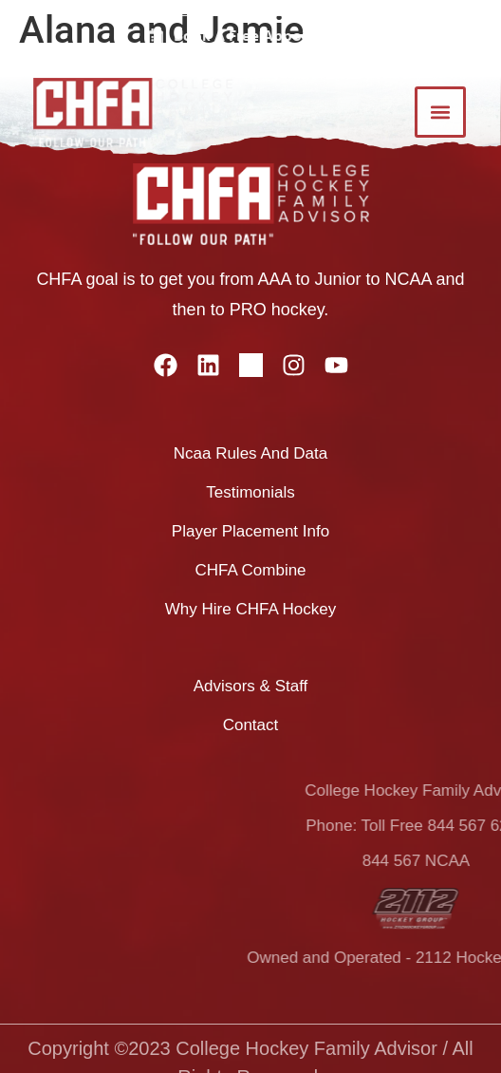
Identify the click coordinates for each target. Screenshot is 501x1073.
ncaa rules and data (251, 453)
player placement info (250, 531)
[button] (440, 112)
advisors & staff (251, 686)
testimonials (250, 492)
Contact (251, 725)
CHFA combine (250, 570)
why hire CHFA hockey (250, 609)
